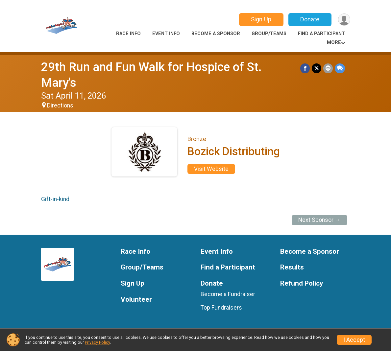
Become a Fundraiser (228, 294)
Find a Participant (321, 33)
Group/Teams (269, 33)
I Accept (354, 340)
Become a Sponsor (215, 33)
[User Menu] (344, 19)
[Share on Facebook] (305, 68)
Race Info (128, 33)
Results (292, 267)
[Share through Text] (340, 68)
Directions (60, 105)
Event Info (166, 33)
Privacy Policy (97, 342)
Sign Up (261, 19)
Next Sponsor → (319, 220)
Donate (309, 19)
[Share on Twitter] (316, 68)
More (334, 42)
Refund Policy (301, 283)
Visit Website (211, 169)
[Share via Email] (328, 68)
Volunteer (136, 299)
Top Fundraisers (221, 307)
